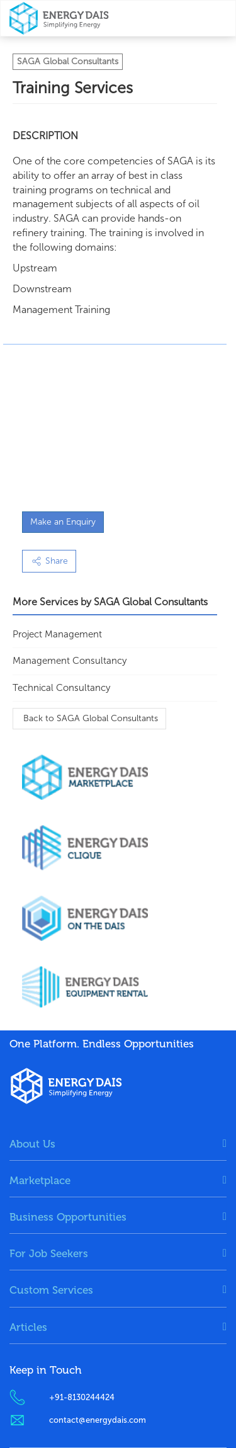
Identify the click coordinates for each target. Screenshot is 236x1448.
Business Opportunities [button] (67, 1217)
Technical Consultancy (61, 687)
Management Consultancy (69, 660)
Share (49, 561)
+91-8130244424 (82, 1397)
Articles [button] (28, 1327)
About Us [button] (32, 1143)
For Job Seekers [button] (48, 1253)
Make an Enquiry (63, 521)
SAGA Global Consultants (67, 61)
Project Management (57, 634)
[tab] (118, 1143)
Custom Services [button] (51, 1290)
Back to (89, 718)
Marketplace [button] (39, 1180)
